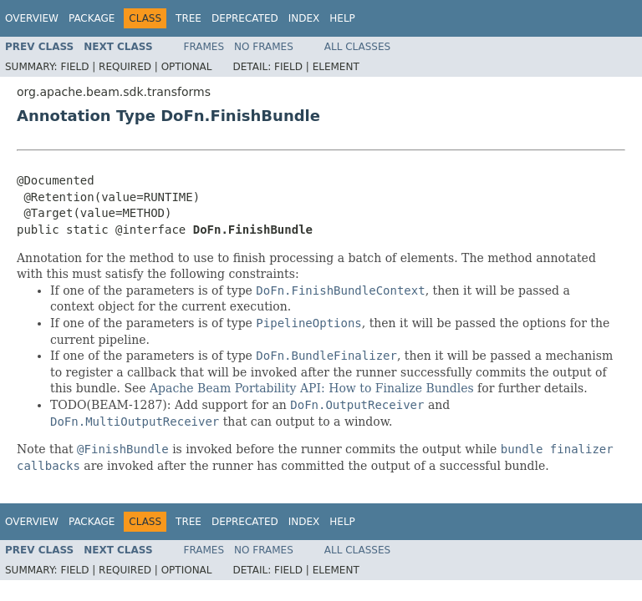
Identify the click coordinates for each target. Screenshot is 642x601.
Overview (32, 18)
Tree (188, 18)
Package (92, 18)
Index (304, 18)
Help (342, 18)
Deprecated (244, 18)
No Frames (263, 47)
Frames (204, 47)
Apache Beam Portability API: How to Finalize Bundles (312, 388)
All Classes (357, 47)
